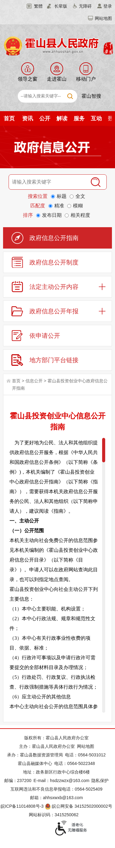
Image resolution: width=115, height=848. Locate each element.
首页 (9, 118)
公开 (44, 118)
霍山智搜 (91, 96)
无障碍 (85, 6)
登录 (107, 6)
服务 (79, 118)
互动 (96, 118)
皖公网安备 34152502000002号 (79, 806)
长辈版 (60, 6)
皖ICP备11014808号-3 (22, 806)
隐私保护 (100, 780)
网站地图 (103, 18)
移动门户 (86, 79)
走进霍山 (57, 79)
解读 (61, 118)
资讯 (27, 118)
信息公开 (34, 380)
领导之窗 (27, 79)
